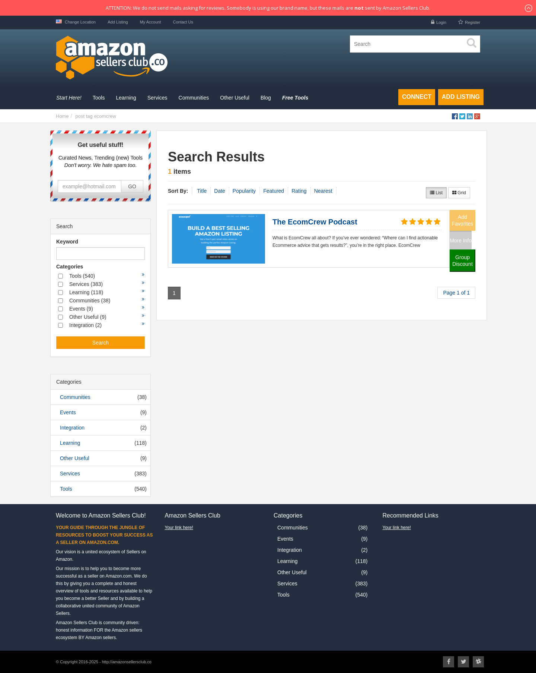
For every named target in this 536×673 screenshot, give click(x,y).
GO (132, 186)
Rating (298, 191)
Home (62, 116)
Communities (75, 397)
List (436, 192)
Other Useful (74, 458)
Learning (70, 443)
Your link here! (179, 527)
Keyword (67, 242)
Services (70, 474)
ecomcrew (105, 116)
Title (202, 191)
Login (441, 22)
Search (100, 343)
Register (472, 22)
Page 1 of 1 (456, 293)
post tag (83, 116)
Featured (273, 191)
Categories (69, 267)
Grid (459, 192)
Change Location (76, 21)
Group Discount (462, 260)
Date (219, 191)
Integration (72, 428)
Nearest (323, 191)
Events (68, 412)
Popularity (244, 191)
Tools (66, 489)
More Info (461, 240)
